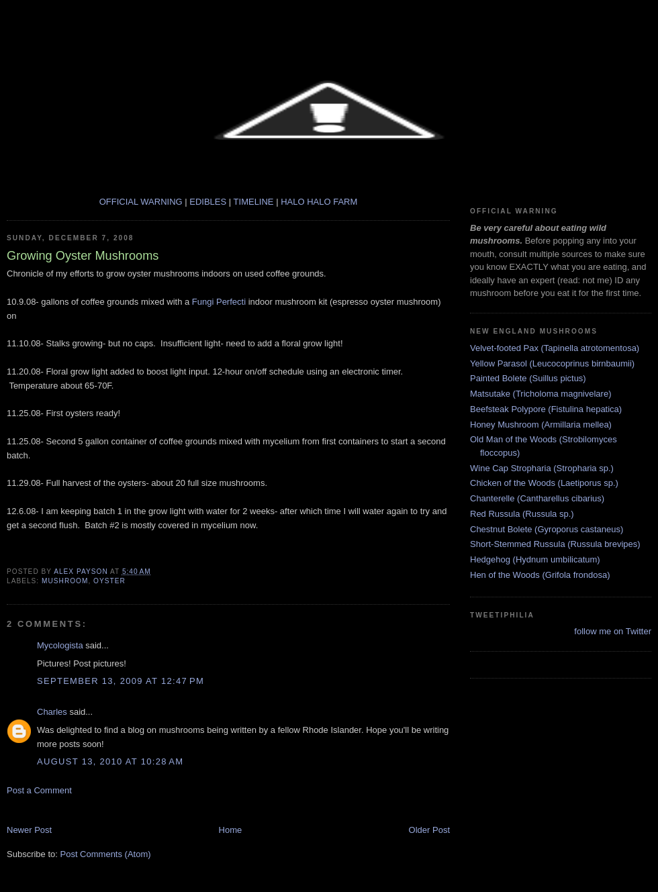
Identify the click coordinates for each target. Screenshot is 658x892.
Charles (52, 712)
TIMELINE (255, 202)
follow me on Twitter (612, 631)
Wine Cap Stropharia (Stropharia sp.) (542, 468)
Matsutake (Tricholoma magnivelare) (540, 394)
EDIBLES (209, 202)
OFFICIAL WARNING (141, 202)
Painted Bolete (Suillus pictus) (528, 378)
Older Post (429, 830)
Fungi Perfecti (219, 302)
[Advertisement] (164, 809)
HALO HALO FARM (319, 202)
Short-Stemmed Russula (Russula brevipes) (555, 544)
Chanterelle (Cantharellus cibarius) (537, 498)
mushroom (65, 581)
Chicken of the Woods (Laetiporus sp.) (544, 483)
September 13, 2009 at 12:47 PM (120, 681)
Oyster (109, 581)
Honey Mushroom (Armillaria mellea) (541, 424)
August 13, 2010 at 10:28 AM (110, 761)
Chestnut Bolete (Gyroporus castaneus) (546, 529)
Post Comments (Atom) (105, 854)
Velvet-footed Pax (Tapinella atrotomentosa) (554, 348)
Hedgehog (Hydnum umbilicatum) (535, 559)
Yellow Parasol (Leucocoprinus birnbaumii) (552, 363)
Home (230, 830)
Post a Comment (39, 790)
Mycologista (60, 645)
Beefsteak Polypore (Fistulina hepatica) (546, 409)
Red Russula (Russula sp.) (522, 514)
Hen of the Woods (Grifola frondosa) (540, 575)
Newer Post (29, 830)
